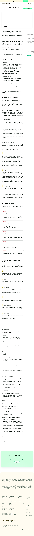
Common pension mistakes (8, 203)
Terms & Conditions (11, 489)
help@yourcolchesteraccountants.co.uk (11, 525)
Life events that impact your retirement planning (11, 261)
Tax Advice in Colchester (12, 494)
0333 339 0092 (8, 526)
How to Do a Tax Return (21, 494)
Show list (5, 26)
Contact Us (27, 508)
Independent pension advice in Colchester (11, 323)
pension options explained (7, 73)
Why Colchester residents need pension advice (12, 41)
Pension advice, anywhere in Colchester (11, 110)
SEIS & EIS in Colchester (12, 506)
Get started (29, 3)
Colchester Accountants (5, 3)
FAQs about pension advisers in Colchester (11, 346)
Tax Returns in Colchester (5, 494)
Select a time (17, 462)
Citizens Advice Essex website (6, 332)
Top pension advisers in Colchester (10, 97)
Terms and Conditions (29, 515)
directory (8, 31)
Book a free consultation (27, 8)
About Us (27, 509)
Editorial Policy (28, 512)
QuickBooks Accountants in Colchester (28, 503)
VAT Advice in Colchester (5, 503)
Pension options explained (8, 142)
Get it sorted (25, 1)
